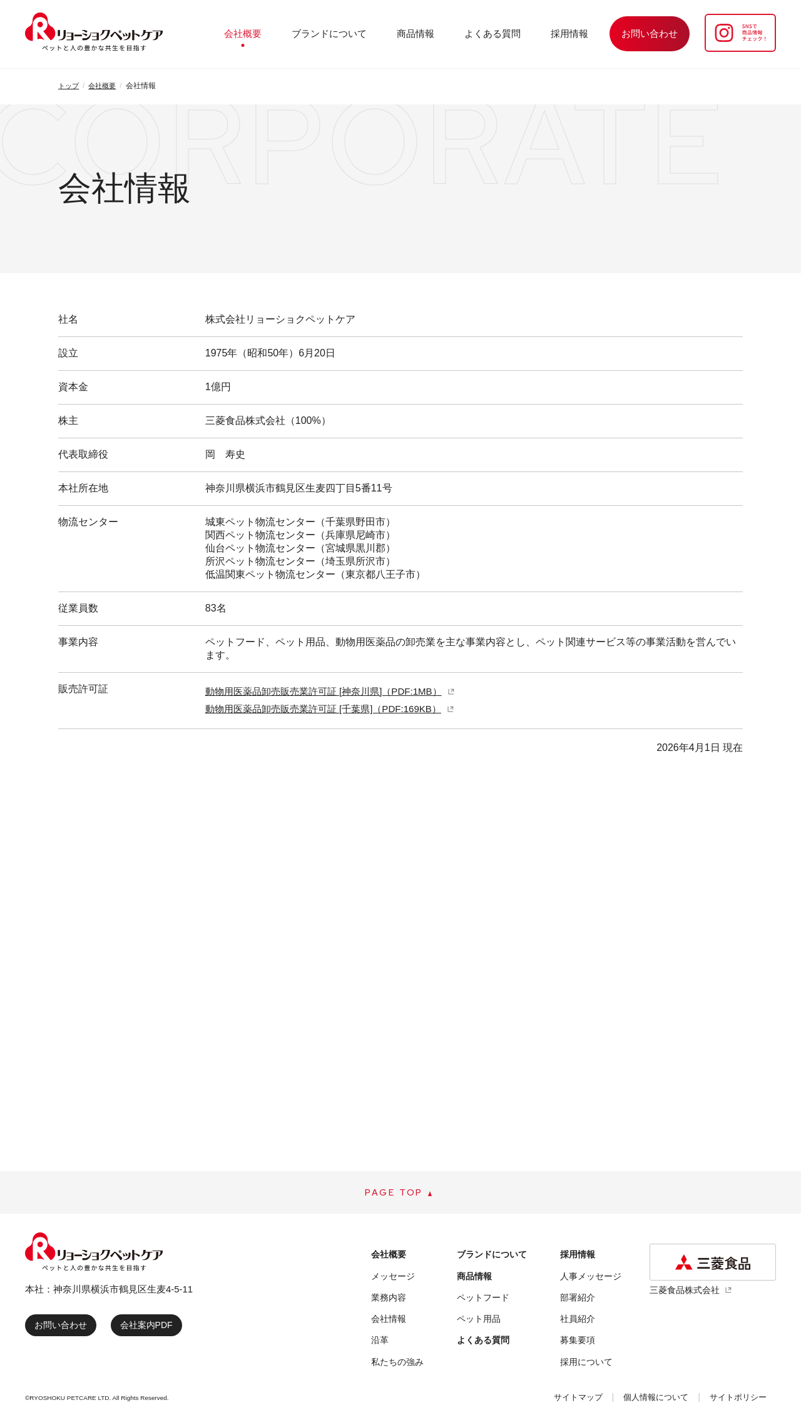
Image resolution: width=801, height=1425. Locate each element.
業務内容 (390, 1300)
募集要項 (574, 1343)
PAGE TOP (394, 1194)
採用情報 (576, 33)
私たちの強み (399, 1364)
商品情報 (446, 33)
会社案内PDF (153, 1327)
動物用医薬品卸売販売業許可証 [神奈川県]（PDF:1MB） (331, 691)
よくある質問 (511, 33)
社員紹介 (574, 1321)
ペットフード (482, 1300)
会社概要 (295, 33)
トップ (69, 85)
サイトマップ (556, 1399)
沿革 (380, 1343)
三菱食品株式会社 (687, 1292)
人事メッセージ (588, 1279)
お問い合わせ (63, 1327)
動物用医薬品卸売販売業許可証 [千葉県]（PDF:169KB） (331, 708)
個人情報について (642, 1399)
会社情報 (390, 1321)
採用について (584, 1364)
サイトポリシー (734, 1399)
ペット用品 (477, 1321)
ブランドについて (370, 33)
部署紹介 (574, 1300)
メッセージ (394, 1279)
